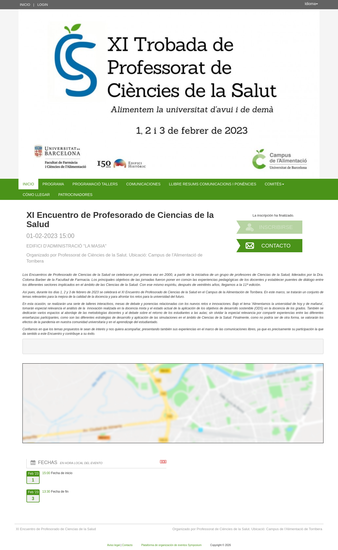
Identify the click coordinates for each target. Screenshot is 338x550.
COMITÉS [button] (274, 184)
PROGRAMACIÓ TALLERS (95, 184)
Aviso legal (114, 545)
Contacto (275, 246)
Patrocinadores (75, 194)
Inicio (25, 5)
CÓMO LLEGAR (36, 194)
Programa (53, 184)
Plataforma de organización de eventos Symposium (171, 545)
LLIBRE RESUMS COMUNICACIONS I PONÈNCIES (212, 184)
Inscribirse (276, 227)
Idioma (311, 4)
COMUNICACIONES (143, 184)
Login (42, 5)
